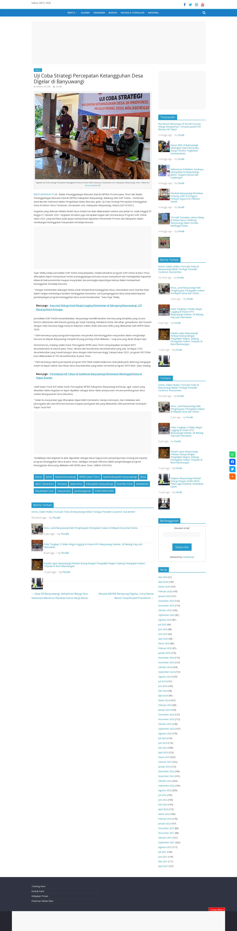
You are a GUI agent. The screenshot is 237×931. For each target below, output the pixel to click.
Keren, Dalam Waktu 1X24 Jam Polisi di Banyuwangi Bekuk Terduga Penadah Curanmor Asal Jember (83, 511)
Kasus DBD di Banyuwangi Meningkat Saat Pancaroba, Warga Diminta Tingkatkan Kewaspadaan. (185, 149)
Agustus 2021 (165, 847)
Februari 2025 (165, 648)
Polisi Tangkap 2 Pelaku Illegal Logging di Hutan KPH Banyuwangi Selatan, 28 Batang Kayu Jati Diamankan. (93, 545)
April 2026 (163, 581)
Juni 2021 (162, 856)
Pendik (59, 86)
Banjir (38, 476)
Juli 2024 (162, 681)
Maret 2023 (164, 757)
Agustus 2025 (165, 619)
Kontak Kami (37, 891)
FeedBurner (188, 557)
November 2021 (166, 833)
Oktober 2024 (165, 667)
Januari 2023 (164, 766)
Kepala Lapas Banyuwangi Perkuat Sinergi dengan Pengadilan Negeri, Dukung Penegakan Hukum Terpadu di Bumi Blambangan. (94, 565)
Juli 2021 (162, 851)
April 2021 (163, 866)
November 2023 (166, 719)
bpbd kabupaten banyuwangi (120, 476)
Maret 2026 (164, 586)
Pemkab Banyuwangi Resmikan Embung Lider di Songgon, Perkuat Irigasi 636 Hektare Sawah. (187, 197)
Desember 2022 (166, 771)
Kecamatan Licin (44, 491)
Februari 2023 (165, 761)
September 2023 (166, 728)
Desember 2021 (166, 828)
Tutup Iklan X (217, 909)
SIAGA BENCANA (104, 491)
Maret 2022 (164, 814)
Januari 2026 (164, 596)
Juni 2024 (162, 686)
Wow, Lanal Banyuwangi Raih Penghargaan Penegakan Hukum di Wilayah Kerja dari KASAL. (91, 527)
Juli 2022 (162, 795)
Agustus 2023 (165, 733)
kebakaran (142, 484)
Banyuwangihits (91, 185)
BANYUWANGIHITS (44, 194)
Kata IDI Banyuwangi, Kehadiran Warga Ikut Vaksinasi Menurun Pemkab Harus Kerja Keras (59, 596)
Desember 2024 (166, 657)
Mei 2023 (162, 747)
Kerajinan (99, 12)
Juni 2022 (162, 799)
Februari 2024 (165, 705)
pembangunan (82, 491)
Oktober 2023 (165, 724)
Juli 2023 (162, 738)
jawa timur (76, 484)
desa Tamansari (44, 484)
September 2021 (166, 842)
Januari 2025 (164, 652)
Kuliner (85, 12)
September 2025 (166, 615)
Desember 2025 (166, 600)
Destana (62, 484)
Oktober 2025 (165, 610)
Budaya (113, 12)
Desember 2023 (166, 714)
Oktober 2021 (165, 837)
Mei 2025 (162, 634)
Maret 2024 (164, 700)
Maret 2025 (164, 643)
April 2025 (163, 638)
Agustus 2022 (165, 790)
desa (143, 476)
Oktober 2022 (165, 780)
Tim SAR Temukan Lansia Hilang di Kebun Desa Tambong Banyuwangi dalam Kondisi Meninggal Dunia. (187, 221)
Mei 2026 (162, 577)
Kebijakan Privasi (39, 896)
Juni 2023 (162, 742)
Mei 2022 (162, 804)
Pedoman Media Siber (42, 901)
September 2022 (166, 785)
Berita (71, 12)
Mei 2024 (162, 690)
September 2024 (166, 671)
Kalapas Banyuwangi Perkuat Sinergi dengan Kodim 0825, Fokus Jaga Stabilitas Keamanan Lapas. (187, 482)
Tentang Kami (38, 886)
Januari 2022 (164, 823)
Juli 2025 (162, 624)
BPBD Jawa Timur (89, 476)
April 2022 (163, 809)
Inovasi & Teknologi (132, 12)
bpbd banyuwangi (65, 476)
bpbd (49, 476)
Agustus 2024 (165, 676)
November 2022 (166, 776)
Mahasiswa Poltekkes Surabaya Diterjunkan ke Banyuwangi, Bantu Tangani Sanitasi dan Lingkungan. (187, 173)
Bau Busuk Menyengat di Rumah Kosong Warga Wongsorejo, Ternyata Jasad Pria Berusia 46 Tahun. (179, 126)
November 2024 (166, 662)
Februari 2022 (165, 818)
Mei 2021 (162, 861)
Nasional (153, 12)
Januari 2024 (164, 709)
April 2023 (163, 752)
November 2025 (166, 605)
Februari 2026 (165, 591)
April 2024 (163, 695)
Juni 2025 (162, 629)
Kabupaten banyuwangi (99, 484)
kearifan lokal (124, 484)
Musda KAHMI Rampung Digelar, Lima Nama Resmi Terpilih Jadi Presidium (126, 596)
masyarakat (64, 491)
